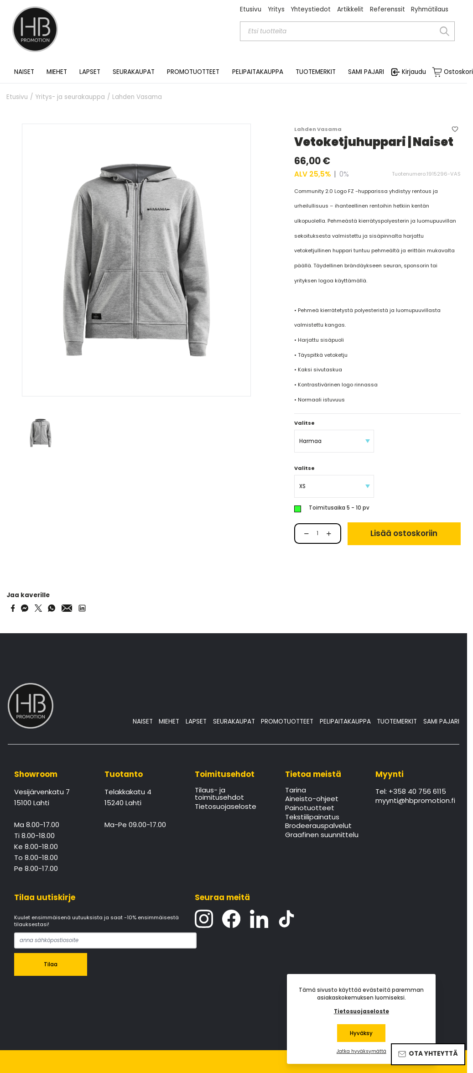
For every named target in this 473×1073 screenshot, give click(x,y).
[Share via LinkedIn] (82, 608)
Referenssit (387, 9)
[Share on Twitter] (38, 608)
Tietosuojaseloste (225, 807)
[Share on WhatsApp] (51, 608)
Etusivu (250, 9)
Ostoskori (458, 72)
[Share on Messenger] (24, 608)
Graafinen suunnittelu (322, 835)
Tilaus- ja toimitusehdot (219, 794)
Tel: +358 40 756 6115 (410, 792)
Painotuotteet (309, 808)
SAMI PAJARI (366, 72)
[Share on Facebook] (13, 608)
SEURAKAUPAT (134, 72)
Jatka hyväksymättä (361, 1051)
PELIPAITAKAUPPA (345, 721)
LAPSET (196, 721)
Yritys (276, 9)
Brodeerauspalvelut (318, 826)
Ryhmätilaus (429, 9)
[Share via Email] (67, 608)
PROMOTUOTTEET (287, 721)
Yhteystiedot (311, 9)
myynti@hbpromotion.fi (414, 801)
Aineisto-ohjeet (311, 799)
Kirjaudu (414, 72)
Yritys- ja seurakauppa (70, 97)
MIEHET (169, 721)
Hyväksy (361, 1033)
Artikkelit (350, 9)
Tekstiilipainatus (312, 817)
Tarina (295, 791)
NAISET (143, 721)
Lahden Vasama (137, 97)
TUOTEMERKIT (397, 721)
